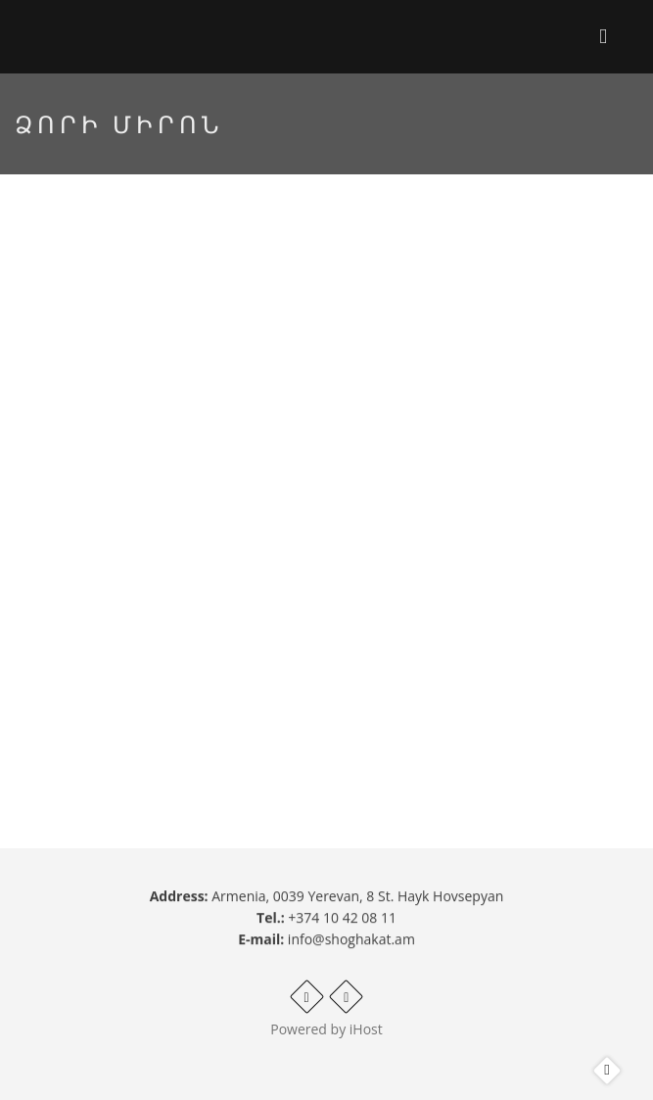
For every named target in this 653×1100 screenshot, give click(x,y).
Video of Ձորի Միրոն (326, 459)
